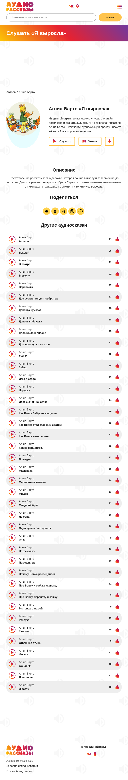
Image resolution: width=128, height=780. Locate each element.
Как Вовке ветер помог (34, 436)
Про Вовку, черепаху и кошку (38, 597)
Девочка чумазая (30, 310)
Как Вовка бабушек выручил (38, 413)
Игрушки (24, 390)
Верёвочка (26, 287)
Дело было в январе (32, 333)
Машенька (25, 470)
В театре (24, 264)
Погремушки (27, 551)
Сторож (24, 631)
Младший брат (28, 505)
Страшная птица (29, 643)
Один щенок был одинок (35, 528)
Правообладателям (19, 771)
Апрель (24, 241)
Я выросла (26, 677)
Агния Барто (26, 92)
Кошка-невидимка (30, 447)
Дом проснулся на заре (34, 344)
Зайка (22, 367)
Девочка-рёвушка (30, 321)
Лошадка (24, 459)
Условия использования (22, 766)
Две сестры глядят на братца (38, 298)
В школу (24, 275)
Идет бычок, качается (33, 401)
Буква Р (24, 252)
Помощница (26, 562)
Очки (22, 539)
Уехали (23, 654)
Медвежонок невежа (32, 482)
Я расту (24, 688)
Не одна (24, 516)
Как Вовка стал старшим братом (40, 424)
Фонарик (24, 666)
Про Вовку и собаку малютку (38, 585)
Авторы (11, 92)
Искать (110, 17)
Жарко (23, 356)
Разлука (24, 620)
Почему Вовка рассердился (37, 574)
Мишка (23, 493)
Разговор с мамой (30, 608)
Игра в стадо (27, 379)
